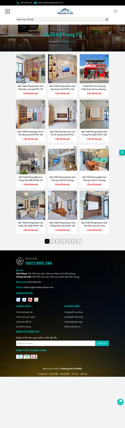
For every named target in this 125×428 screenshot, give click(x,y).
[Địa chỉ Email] (62, 343)
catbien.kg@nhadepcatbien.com (38, 287)
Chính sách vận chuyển (25, 317)
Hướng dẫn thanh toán (74, 317)
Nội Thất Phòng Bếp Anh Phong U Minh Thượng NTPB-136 (94, 179)
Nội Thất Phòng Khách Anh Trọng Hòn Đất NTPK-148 (94, 133)
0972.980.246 (39, 262)
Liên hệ (83, 373)
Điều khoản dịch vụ (72, 326)
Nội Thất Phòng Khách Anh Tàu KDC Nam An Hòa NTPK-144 (94, 224)
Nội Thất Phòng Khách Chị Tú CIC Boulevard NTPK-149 (62, 133)
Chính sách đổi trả (23, 322)
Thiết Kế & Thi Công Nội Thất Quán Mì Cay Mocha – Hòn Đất (94, 88)
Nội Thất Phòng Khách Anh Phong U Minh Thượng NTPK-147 (62, 179)
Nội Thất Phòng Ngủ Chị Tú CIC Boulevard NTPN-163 (31, 133)
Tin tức (75, 373)
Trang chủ (42, 373)
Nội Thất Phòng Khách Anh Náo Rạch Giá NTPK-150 (62, 87)
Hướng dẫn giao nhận (73, 322)
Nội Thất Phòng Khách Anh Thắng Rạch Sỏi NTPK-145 (62, 224)
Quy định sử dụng (23, 326)
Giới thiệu (53, 373)
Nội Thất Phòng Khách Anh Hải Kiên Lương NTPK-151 (31, 87)
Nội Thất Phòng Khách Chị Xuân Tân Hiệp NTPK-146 (30, 224)
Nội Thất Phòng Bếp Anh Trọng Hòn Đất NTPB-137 (30, 178)
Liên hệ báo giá (31, 93)
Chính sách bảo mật (24, 312)
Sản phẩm (65, 373)
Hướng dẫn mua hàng (73, 312)
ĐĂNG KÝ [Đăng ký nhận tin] (102, 343)
